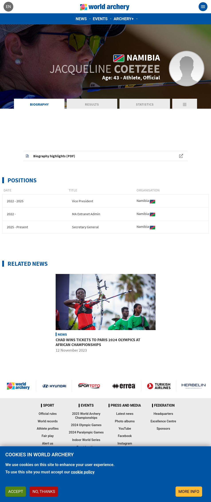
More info (188, 491)
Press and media (126, 406)
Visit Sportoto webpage (89, 386)
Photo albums (125, 421)
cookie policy (83, 472)
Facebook (125, 436)
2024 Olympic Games (86, 425)
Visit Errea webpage (124, 386)
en (8, 6)
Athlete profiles (48, 429)
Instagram (124, 443)
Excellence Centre (163, 421)
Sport (48, 406)
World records (48, 421)
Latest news (124, 414)
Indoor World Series (86, 440)
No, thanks (43, 491)
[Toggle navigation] (203, 6)
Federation (164, 406)
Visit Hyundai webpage (54, 386)
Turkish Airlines (158, 386)
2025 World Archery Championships (86, 415)
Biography (39, 104)
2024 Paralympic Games (86, 432)
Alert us (47, 443)
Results (92, 104)
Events (100, 18)
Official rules (48, 414)
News (81, 18)
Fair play (48, 436)
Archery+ (124, 18)
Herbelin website (193, 386)
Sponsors (163, 429)
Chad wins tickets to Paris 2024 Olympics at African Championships (98, 342)
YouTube (125, 429)
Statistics (145, 104)
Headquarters (163, 414)
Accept (15, 491)
